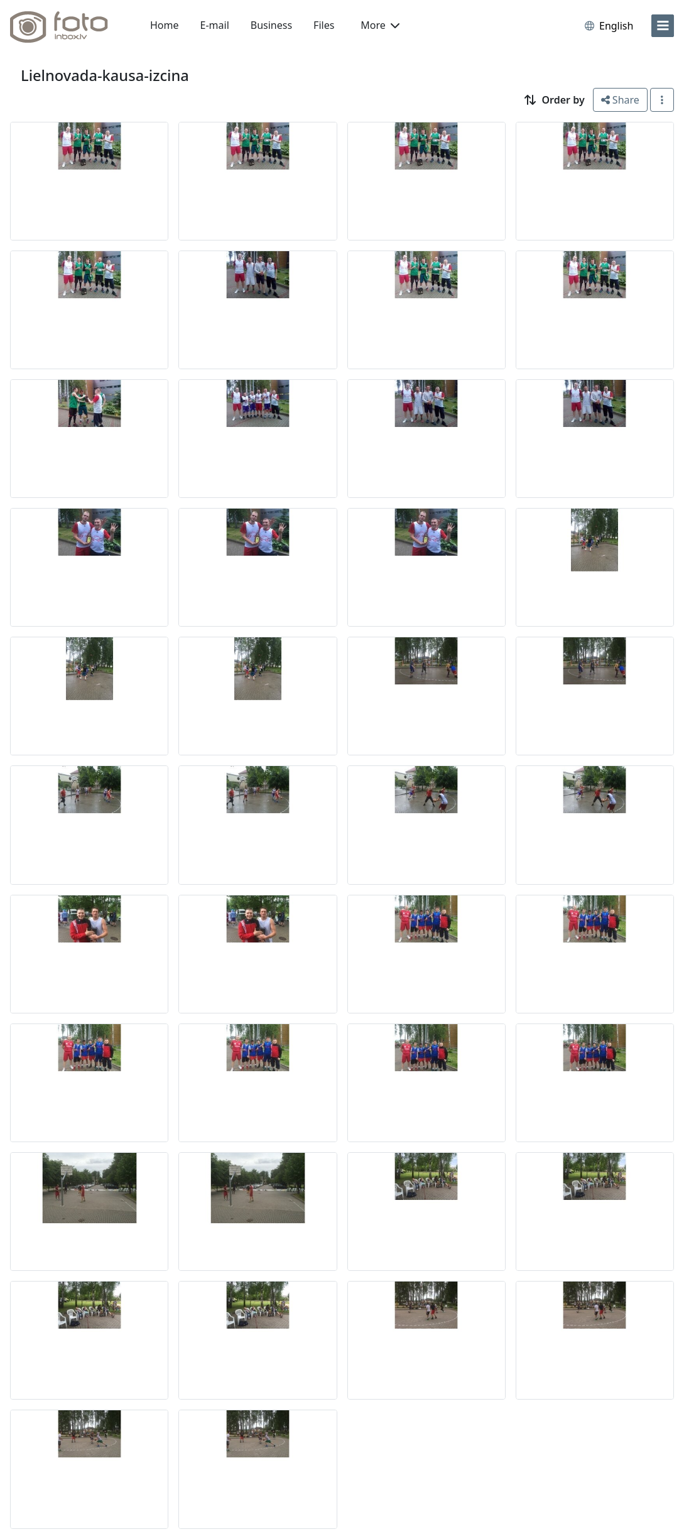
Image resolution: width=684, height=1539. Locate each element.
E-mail (214, 25)
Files (323, 25)
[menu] (662, 25)
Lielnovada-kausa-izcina (105, 75)
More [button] (380, 25)
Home (164, 25)
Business (271, 25)
